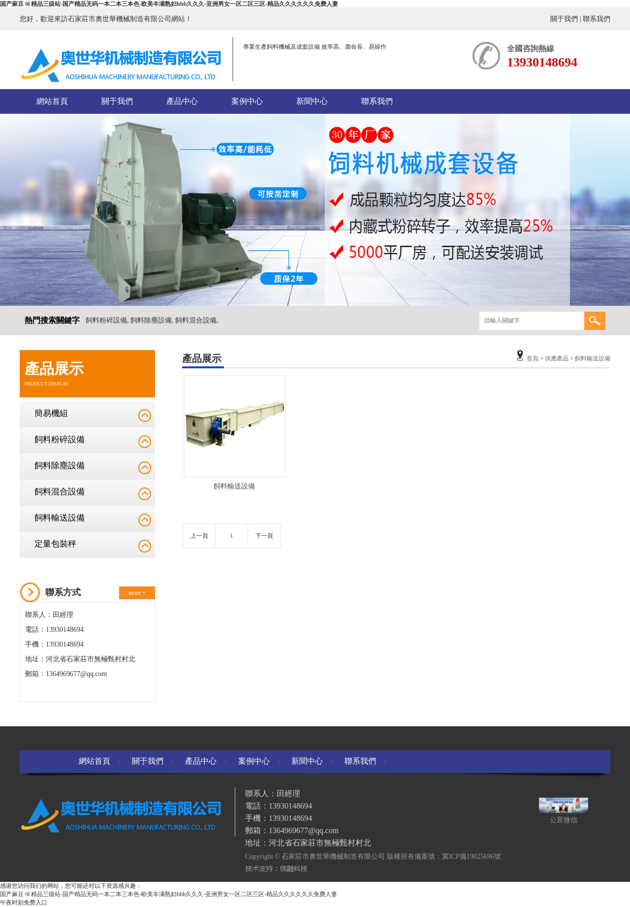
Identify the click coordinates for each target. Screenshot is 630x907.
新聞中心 (312, 101)
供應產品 (556, 358)
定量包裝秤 (55, 544)
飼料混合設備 (59, 491)
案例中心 (247, 101)
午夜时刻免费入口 (23, 902)
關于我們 (564, 19)
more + (136, 592)
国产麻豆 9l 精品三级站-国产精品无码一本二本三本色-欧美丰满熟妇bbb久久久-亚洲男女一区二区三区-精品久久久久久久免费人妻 (169, 3)
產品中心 (182, 101)
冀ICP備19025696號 (471, 856)
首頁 (532, 358)
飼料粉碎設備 (59, 439)
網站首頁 (52, 101)
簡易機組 (51, 413)
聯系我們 (596, 19)
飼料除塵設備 (59, 465)
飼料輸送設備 (59, 517)
